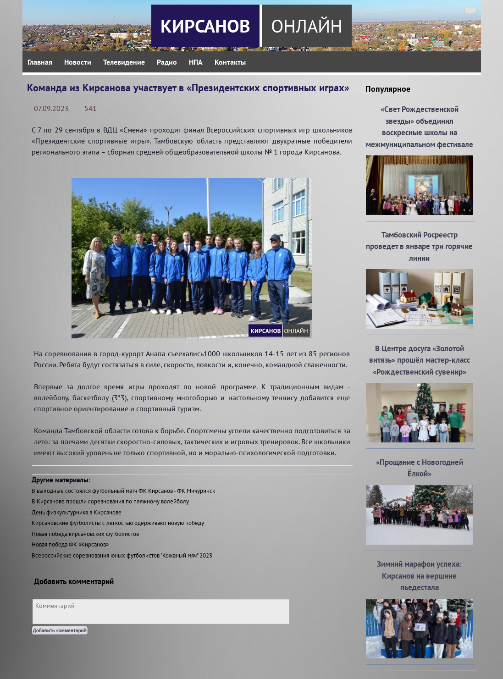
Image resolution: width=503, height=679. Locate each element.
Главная (40, 61)
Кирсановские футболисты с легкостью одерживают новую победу (118, 523)
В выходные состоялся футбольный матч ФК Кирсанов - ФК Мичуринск (123, 491)
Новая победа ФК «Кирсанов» (70, 544)
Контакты (230, 61)
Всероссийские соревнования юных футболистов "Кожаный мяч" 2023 (122, 555)
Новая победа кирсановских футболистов (85, 534)
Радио (167, 61)
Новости (77, 61)
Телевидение (124, 61)
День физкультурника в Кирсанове (77, 512)
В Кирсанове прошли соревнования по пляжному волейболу (110, 501)
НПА (196, 61)
